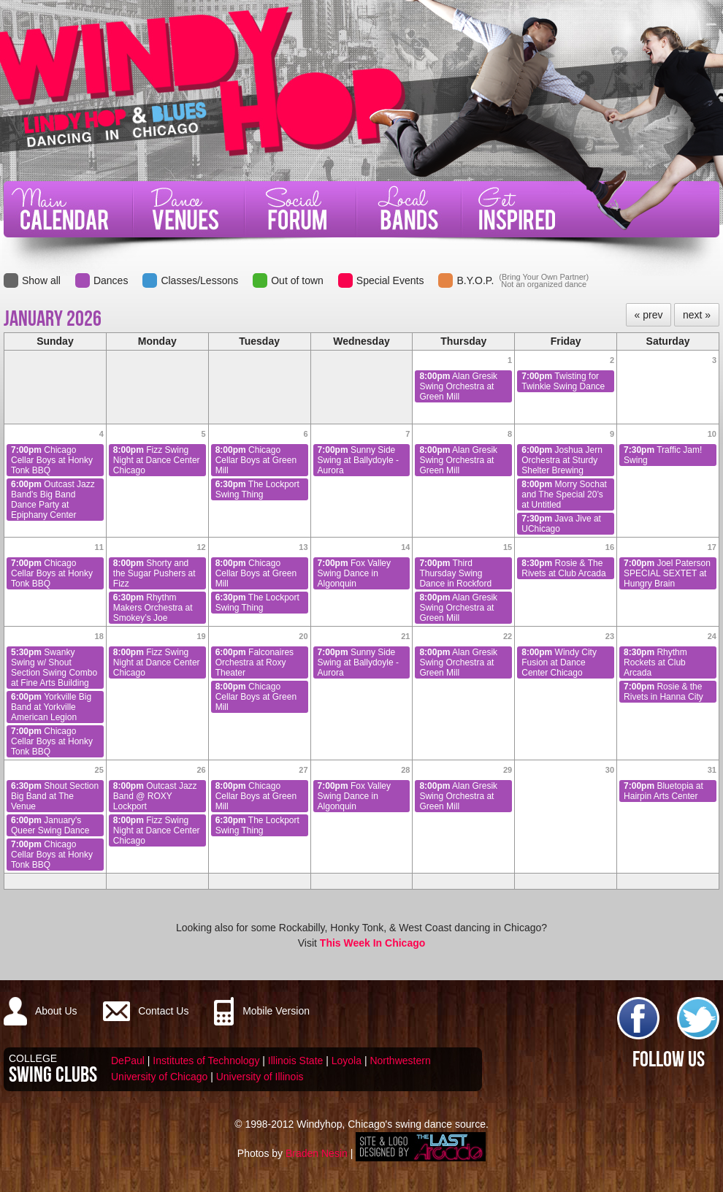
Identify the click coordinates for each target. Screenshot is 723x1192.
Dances (110, 280)
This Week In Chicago (372, 943)
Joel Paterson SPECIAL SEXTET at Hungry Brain (667, 573)
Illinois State (295, 1060)
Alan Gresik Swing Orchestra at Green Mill (458, 386)
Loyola (347, 1060)
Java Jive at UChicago (561, 523)
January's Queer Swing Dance (50, 825)
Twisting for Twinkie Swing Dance (563, 381)
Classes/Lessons (199, 280)
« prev (649, 315)
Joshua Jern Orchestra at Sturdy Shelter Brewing (561, 460)
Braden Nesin (317, 1153)
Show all (41, 280)
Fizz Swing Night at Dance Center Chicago (156, 460)
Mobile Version (276, 1011)
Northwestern (400, 1060)
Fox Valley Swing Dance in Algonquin (354, 573)
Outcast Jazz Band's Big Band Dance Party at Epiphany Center (53, 499)
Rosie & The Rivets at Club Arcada (563, 568)
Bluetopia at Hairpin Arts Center (663, 791)
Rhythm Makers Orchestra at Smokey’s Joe (153, 607)
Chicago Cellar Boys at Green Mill (256, 460)
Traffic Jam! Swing (663, 455)
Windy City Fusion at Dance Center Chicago (559, 662)
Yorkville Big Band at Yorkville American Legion (51, 707)
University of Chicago (159, 1076)
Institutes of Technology (206, 1060)
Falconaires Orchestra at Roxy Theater (254, 662)
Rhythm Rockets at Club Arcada (655, 662)
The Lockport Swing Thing (257, 489)
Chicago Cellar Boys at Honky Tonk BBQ (52, 460)
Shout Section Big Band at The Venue (55, 796)
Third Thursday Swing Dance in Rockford (455, 573)
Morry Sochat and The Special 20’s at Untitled (564, 494)
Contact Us (163, 1011)
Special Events (390, 280)
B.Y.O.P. (475, 280)
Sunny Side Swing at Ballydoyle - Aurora (358, 460)
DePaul (128, 1060)
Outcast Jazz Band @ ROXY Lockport (155, 796)
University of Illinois (260, 1076)
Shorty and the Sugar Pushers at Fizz (154, 573)
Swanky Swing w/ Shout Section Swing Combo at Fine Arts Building (54, 667)
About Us (56, 1011)
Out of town (297, 280)
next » (697, 315)
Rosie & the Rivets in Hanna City (663, 691)
